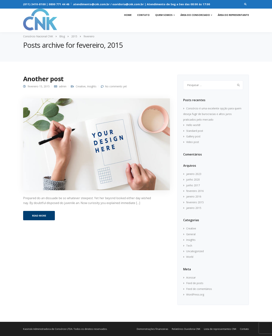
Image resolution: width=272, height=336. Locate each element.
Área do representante (233, 15)
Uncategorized (195, 251)
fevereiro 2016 (195, 191)
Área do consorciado (195, 15)
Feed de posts (194, 283)
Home (128, 15)
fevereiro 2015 (195, 202)
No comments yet (116, 86)
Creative (81, 86)
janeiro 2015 (193, 208)
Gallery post (193, 136)
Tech (189, 245)
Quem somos (164, 15)
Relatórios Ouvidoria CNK (186, 329)
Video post (192, 142)
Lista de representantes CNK (220, 329)
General (191, 234)
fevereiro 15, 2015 (39, 86)
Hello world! (193, 125)
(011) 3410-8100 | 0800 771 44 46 (46, 4)
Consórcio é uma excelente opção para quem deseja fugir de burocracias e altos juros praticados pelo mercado (212, 114)
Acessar (191, 277)
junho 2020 (193, 179)
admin (62, 86)
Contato (143, 15)
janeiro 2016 (193, 196)
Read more (39, 215)
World (189, 257)
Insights (91, 86)
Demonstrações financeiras (152, 329)
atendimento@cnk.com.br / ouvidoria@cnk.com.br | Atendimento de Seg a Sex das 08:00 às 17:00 (141, 4)
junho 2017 (193, 185)
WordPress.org (195, 294)
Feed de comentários (199, 289)
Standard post (194, 131)
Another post (43, 78)
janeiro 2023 (193, 174)
